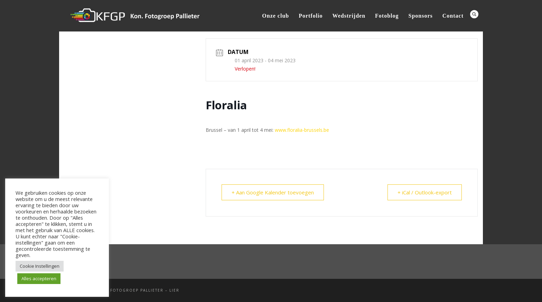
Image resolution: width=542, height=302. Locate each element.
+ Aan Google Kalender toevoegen (273, 192)
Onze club (275, 16)
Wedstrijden (349, 16)
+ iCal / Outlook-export (425, 192)
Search (474, 14)
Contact (453, 16)
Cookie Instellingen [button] (39, 266)
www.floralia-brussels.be (302, 130)
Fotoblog (387, 16)
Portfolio (311, 16)
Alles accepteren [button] (38, 278)
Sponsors (421, 16)
